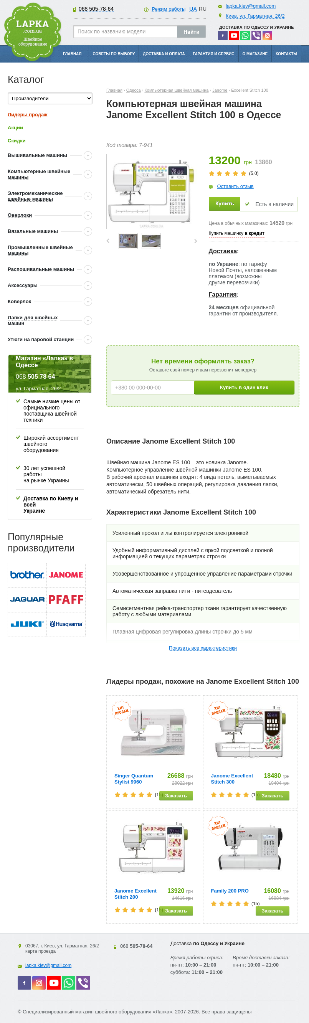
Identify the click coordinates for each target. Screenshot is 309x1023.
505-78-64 (96, 9)
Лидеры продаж (28, 114)
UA (193, 9)
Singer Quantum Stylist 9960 (133, 779)
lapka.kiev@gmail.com (251, 6)
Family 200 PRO (230, 891)
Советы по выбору (114, 54)
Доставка (223, 251)
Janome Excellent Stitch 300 (232, 779)
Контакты (286, 54)
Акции (15, 127)
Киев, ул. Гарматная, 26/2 (255, 16)
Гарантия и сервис (214, 54)
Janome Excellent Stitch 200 (135, 894)
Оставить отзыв (235, 186)
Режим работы (168, 9)
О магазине (255, 54)
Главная (72, 54)
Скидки (17, 141)
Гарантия (223, 294)
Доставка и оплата (164, 54)
